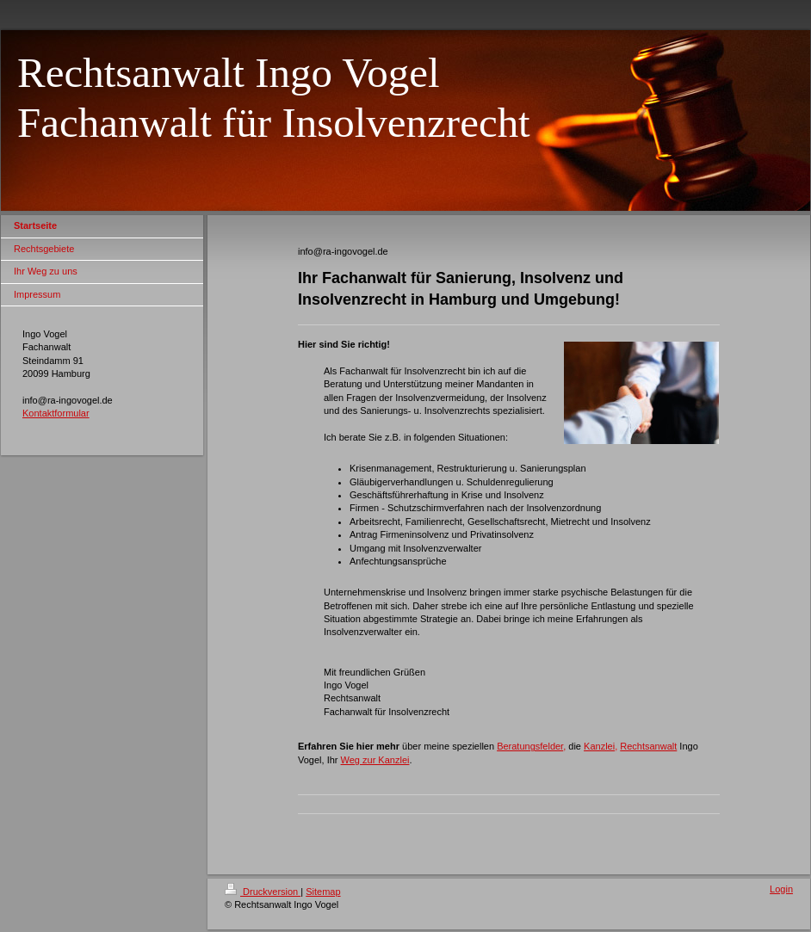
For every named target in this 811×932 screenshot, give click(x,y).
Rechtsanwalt (648, 746)
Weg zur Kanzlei (375, 760)
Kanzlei (599, 746)
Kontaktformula (54, 413)
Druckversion (262, 891)
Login (781, 889)
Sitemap (323, 891)
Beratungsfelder (530, 746)
